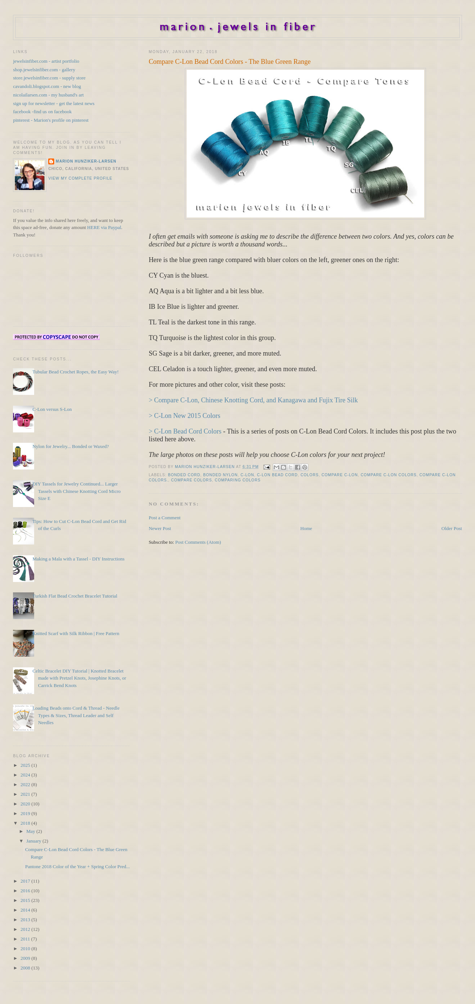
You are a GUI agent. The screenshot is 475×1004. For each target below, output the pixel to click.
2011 (25, 939)
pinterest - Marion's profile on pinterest (50, 120)
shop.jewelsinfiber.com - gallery (44, 69)
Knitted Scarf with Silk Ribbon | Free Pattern (75, 633)
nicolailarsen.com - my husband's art (48, 95)
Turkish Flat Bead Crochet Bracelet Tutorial (74, 596)
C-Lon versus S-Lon (52, 409)
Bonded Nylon (220, 475)
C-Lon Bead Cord (277, 475)
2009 (25, 958)
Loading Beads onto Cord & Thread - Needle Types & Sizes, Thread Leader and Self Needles (75, 715)
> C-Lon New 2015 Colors (184, 415)
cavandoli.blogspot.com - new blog (47, 86)
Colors (310, 475)
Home (306, 528)
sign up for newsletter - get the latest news (54, 103)
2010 (25, 948)
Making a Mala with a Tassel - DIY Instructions (78, 559)
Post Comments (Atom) (198, 542)
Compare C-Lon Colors (389, 475)
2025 (25, 765)
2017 (25, 881)
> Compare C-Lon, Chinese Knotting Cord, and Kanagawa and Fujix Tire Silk (253, 400)
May (31, 831)
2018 (25, 823)
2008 (25, 968)
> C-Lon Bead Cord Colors (185, 431)
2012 (25, 929)
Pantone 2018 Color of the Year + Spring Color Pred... (77, 866)
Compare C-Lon (339, 475)
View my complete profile (80, 178)
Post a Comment (165, 517)
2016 (25, 890)
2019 (25, 813)
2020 (25, 804)
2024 (25, 775)
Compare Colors (191, 480)
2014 (25, 910)
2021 (25, 794)
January (34, 841)
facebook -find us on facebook (42, 111)
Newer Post (160, 528)
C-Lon (247, 475)
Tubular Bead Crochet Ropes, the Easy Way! (75, 372)
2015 (25, 900)
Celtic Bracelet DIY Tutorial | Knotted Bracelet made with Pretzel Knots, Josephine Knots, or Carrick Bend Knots (79, 678)
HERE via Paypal (104, 227)
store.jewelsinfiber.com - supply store (49, 78)
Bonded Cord (184, 475)
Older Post (452, 528)
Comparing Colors (238, 480)
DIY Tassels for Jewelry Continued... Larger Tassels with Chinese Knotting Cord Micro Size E (76, 491)
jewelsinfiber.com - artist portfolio (46, 61)
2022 (25, 784)
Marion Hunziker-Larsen (86, 161)
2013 (25, 919)
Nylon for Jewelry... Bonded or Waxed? (70, 446)
